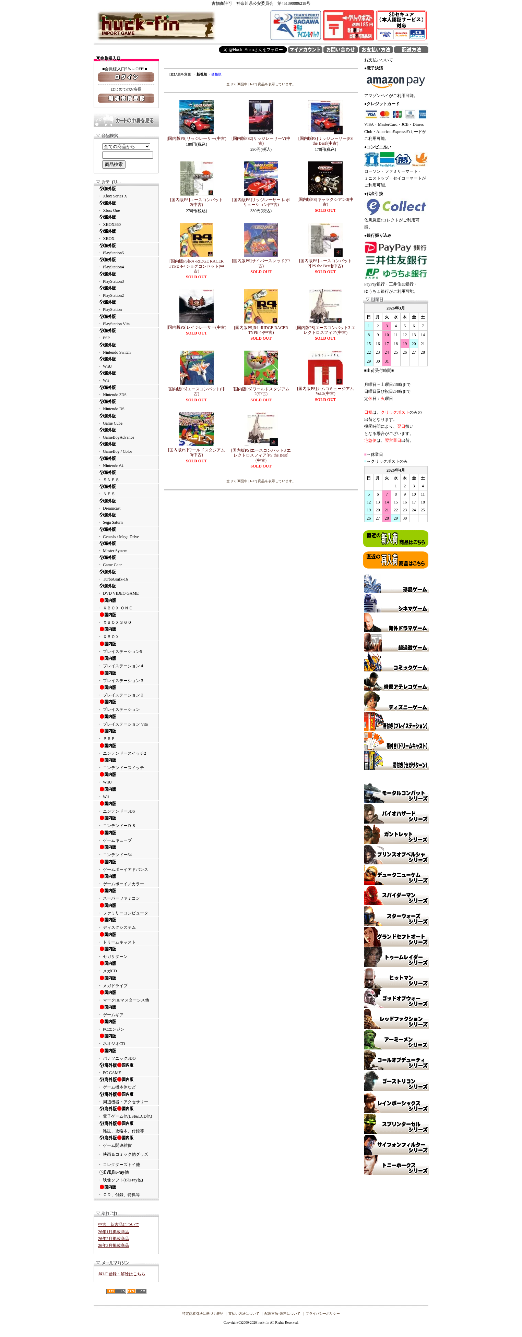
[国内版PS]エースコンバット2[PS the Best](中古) (325, 263)
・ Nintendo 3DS (126, 391)
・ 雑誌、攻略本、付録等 (126, 1126)
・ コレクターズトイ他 (119, 1164)
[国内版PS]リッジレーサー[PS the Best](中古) (325, 141)
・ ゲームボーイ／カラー (126, 879)
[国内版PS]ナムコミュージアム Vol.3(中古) (325, 391)
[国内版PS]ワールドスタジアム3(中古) (196, 452)
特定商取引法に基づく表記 (202, 1313)
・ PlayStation (126, 305)
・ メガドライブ (126, 981)
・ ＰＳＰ (126, 734)
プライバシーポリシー (323, 1313)
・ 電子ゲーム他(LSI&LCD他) (126, 1112)
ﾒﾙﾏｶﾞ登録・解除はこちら (121, 1274)
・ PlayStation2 (126, 291)
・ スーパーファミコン (126, 894)
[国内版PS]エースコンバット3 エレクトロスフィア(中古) (325, 330)
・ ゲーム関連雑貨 (126, 1141)
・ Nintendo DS (126, 405)
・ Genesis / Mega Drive (126, 532)
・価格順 (215, 74)
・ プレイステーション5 (126, 647)
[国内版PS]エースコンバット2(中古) (196, 202)
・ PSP (126, 334)
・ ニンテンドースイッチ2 (126, 749)
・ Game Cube (126, 419)
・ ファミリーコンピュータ (126, 908)
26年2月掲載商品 (113, 1238)
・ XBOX (126, 234)
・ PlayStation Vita (126, 320)
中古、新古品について (118, 1224)
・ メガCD (126, 966)
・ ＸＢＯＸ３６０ (126, 618)
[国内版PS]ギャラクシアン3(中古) (325, 202)
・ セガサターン (126, 952)
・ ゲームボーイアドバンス (126, 865)
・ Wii (126, 376)
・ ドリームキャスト (126, 938)
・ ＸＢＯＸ (126, 632)
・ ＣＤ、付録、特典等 (126, 1190)
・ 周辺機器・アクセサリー (126, 1097)
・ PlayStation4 (126, 263)
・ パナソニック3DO (126, 1054)
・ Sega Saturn (126, 518)
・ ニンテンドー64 (126, 850)
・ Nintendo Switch (126, 348)
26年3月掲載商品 (113, 1245)
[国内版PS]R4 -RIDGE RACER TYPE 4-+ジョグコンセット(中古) (196, 266)
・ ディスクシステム (126, 923)
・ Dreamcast (126, 504)
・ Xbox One (126, 206)
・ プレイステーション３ (126, 676)
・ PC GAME (126, 1068)
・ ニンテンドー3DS (126, 807)
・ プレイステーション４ (126, 661)
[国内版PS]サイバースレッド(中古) (261, 263)
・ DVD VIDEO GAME (126, 589)
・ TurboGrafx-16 (126, 575)
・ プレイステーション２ (126, 690)
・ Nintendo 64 (126, 461)
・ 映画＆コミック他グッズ (123, 1154)
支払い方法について (243, 1313)
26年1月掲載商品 (113, 1231)
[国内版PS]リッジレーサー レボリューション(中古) (261, 202)
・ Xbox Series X (126, 192)
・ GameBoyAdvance (126, 433)
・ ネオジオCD (126, 1039)
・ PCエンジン (126, 1025)
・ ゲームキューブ (126, 836)
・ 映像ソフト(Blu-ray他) (126, 1176)
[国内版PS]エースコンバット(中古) (196, 391)
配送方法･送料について (282, 1313)
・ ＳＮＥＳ (126, 476)
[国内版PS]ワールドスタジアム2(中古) (261, 391)
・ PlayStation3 (126, 277)
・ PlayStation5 (126, 249)
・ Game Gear (126, 561)
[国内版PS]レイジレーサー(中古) (196, 327)
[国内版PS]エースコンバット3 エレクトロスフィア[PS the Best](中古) (261, 455)
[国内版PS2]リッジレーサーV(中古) (261, 141)
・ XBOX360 (126, 220)
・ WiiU (126, 362)
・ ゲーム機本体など (126, 1083)
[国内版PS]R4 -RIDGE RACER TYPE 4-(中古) (261, 330)
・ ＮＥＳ (126, 490)
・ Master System (126, 546)
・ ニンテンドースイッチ (126, 763)
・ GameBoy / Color (126, 447)
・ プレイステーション (126, 705)
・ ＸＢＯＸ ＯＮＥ (126, 603)
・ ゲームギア (126, 1010)
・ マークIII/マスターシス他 (126, 995)
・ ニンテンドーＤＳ (126, 821)
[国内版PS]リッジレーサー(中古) (196, 138)
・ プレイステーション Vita (126, 720)
